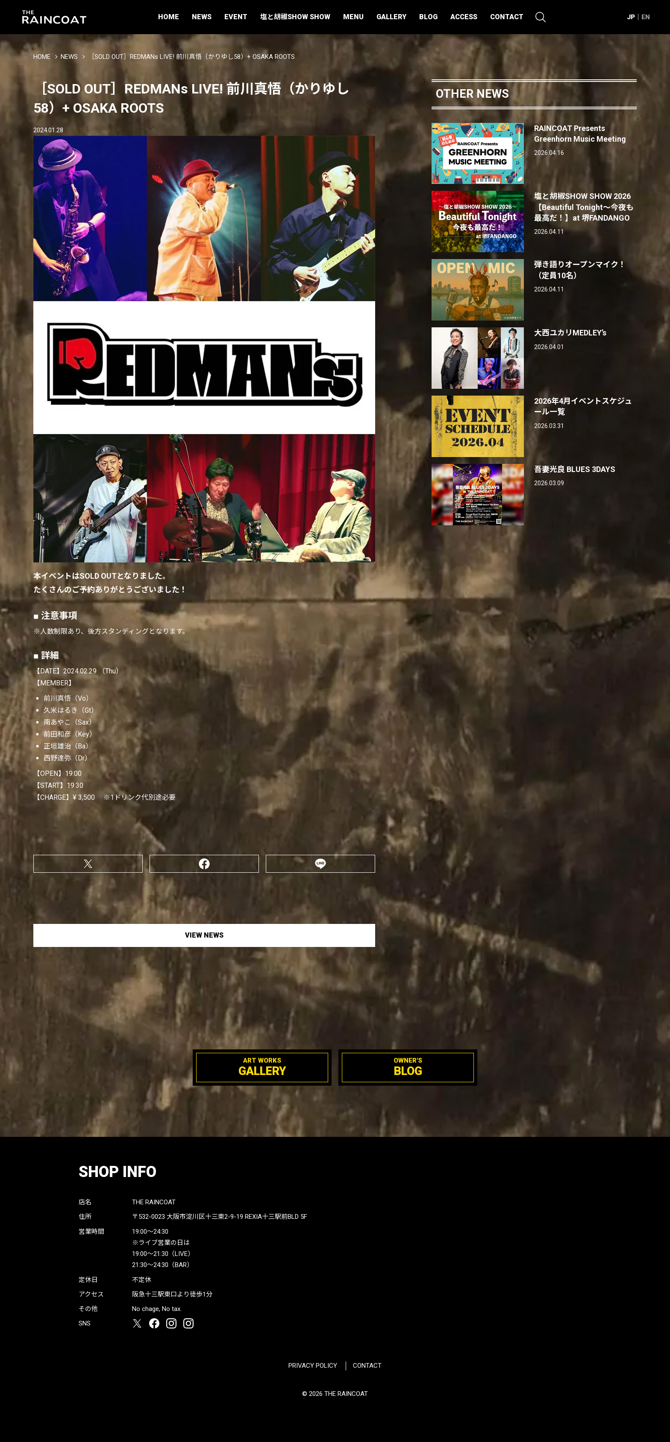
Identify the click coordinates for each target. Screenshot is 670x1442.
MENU (353, 17)
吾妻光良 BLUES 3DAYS (574, 469)
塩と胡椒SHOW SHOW (295, 17)
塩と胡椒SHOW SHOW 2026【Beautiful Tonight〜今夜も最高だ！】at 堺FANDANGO (584, 207)
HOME (168, 17)
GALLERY (391, 17)
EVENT (235, 17)
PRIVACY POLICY (312, 1365)
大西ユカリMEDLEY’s (570, 332)
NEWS (202, 17)
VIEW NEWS (204, 935)
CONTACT (506, 17)
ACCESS (463, 17)
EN (645, 17)
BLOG (428, 17)
